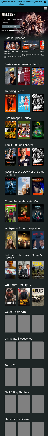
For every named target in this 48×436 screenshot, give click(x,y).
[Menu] (45, 8)
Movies (6, 381)
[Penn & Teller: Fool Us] (30, 350)
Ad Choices (8, 406)
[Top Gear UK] (12, 350)
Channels (7, 387)
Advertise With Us (10, 413)
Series (6, 378)
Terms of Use (30, 418)
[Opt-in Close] (45, 2)
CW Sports (8, 384)
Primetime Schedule (33, 378)
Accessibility (8, 403)
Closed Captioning (10, 400)
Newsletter (30, 384)
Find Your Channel (32, 387)
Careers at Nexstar (32, 409)
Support (7, 390)
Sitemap (29, 412)
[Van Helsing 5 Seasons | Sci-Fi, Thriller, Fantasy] (24, 25)
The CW (4, 8)
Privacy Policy (30, 2)
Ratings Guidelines (10, 410)
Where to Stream (32, 381)
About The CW (31, 400)
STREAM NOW (11, 27)
